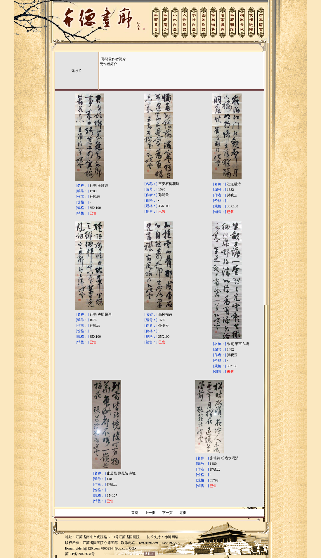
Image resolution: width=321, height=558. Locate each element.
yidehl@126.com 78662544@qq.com (102, 548)
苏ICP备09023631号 (80, 554)
